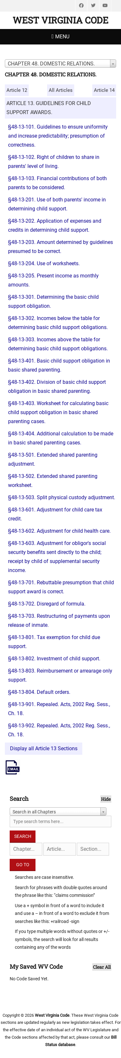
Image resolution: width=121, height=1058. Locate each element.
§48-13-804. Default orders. (39, 692)
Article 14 (104, 90)
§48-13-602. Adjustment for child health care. (59, 531)
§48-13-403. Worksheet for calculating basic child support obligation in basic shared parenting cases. (58, 412)
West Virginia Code (60, 20)
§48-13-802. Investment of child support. (54, 658)
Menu (62, 37)
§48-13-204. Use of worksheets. (44, 263)
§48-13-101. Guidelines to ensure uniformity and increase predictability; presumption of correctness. (58, 136)
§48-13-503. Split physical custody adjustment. (61, 497)
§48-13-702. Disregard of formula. (47, 604)
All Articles (61, 90)
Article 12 (16, 90)
